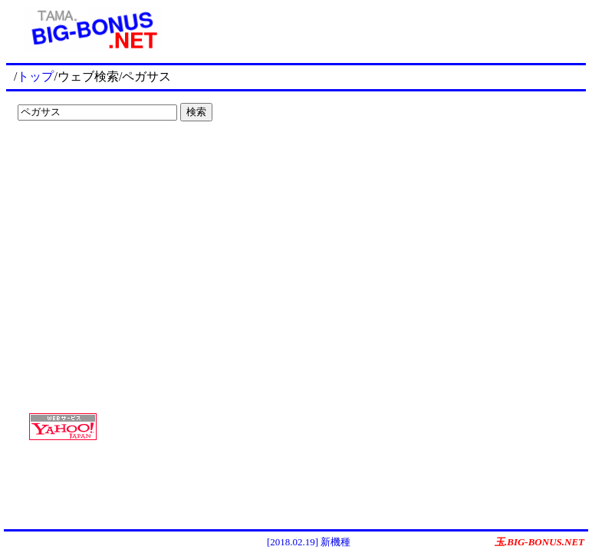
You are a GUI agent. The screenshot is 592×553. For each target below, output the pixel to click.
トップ (35, 76)
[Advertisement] (107, 158)
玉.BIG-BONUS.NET (539, 542)
